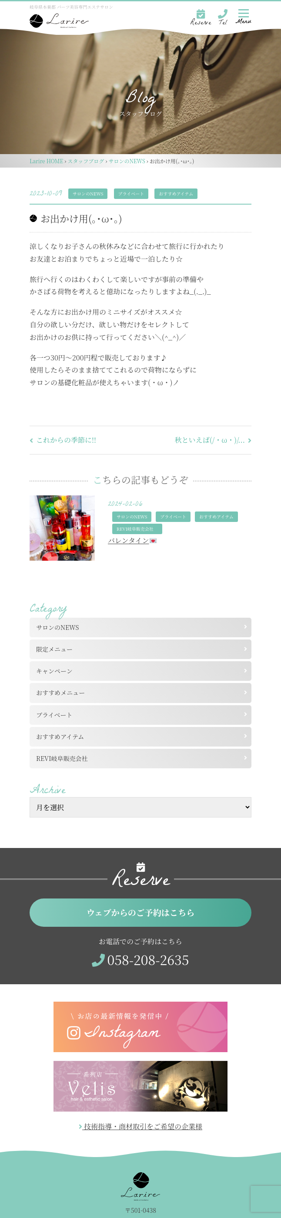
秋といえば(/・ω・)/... (213, 440)
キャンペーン (54, 670)
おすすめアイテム (176, 193)
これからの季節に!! (63, 440)
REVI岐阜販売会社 (65, 758)
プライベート (131, 193)
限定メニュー (54, 649)
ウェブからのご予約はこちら (141, 912)
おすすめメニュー (60, 692)
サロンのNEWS (88, 193)
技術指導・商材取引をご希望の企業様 (140, 1126)
